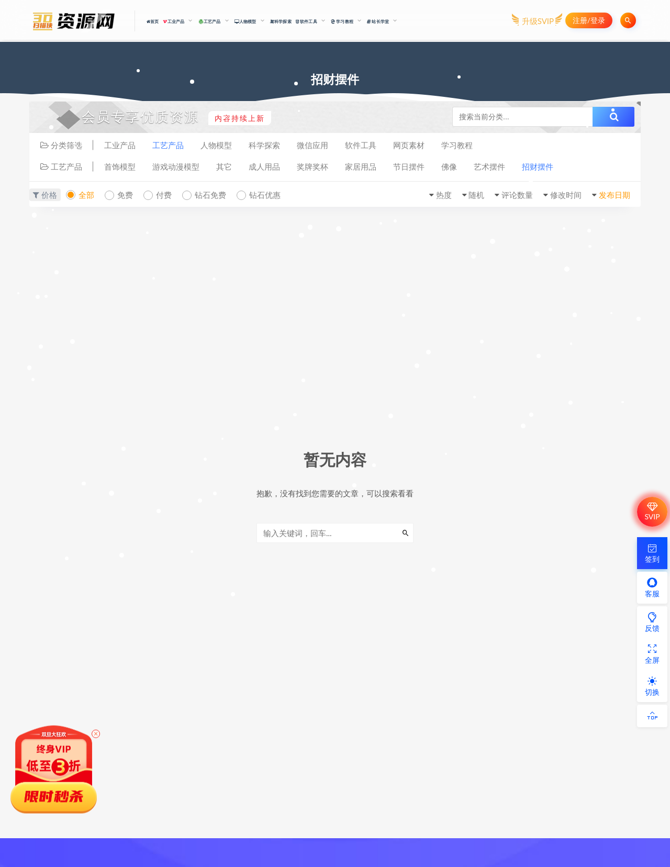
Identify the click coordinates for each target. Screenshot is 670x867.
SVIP (652, 511)
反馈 (652, 622)
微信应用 (312, 145)
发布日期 (614, 194)
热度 (444, 194)
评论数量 (517, 194)
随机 (476, 194)
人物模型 (216, 145)
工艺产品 (168, 145)
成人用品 (264, 166)
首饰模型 (120, 166)
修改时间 (566, 194)
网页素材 (409, 145)
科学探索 (281, 21)
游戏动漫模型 (175, 166)
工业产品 (120, 145)
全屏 (652, 653)
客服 (652, 587)
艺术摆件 (489, 166)
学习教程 (457, 145)
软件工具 (360, 145)
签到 (652, 552)
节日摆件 (409, 166)
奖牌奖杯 (312, 166)
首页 (153, 21)
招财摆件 (537, 166)
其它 (224, 166)
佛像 (449, 166)
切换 (652, 685)
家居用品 (360, 166)
